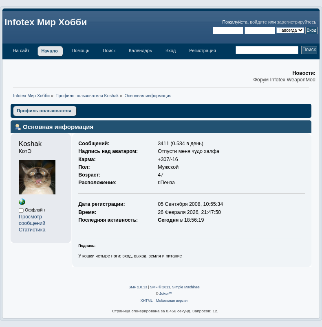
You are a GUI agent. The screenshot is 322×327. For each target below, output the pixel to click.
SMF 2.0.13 (137, 287)
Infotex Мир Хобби (45, 22)
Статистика (32, 230)
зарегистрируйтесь (296, 22)
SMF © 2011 (160, 287)
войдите (258, 22)
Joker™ (165, 294)
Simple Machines (186, 287)
